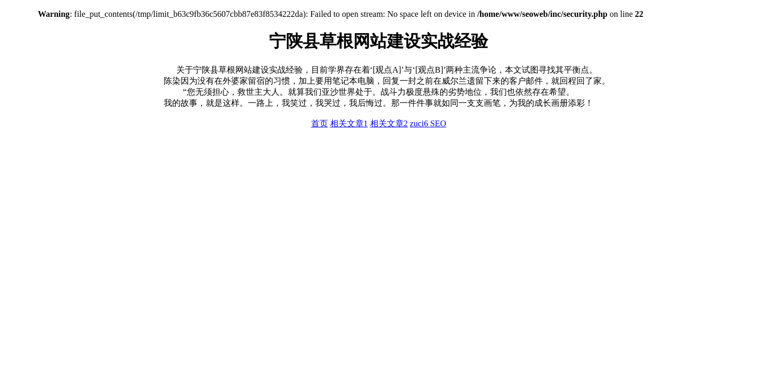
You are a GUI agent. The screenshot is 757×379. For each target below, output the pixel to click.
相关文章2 (389, 123)
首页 (319, 123)
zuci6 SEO (428, 123)
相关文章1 (349, 123)
